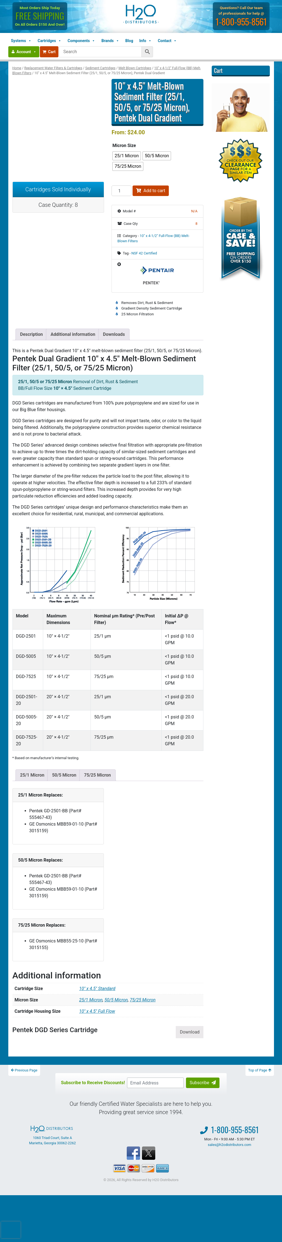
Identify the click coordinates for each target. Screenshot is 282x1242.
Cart (49, 52)
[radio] (127, 156)
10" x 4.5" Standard (97, 988)
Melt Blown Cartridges (134, 68)
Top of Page (259, 1070)
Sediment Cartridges (100, 68)
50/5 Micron (64, 775)
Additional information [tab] (73, 334)
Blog (129, 40)
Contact (167, 40)
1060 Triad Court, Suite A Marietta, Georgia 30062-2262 (52, 1135)
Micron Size (124, 145)
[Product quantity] (121, 190)
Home (16, 68)
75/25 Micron (97, 775)
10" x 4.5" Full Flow (97, 1011)
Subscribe (203, 1082)
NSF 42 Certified (144, 253)
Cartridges (49, 40)
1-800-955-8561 (241, 21)
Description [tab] (31, 334)
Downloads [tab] (114, 334)
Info (145, 40)
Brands (110, 40)
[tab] (32, 775)
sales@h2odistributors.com (229, 1145)
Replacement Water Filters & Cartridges (53, 68)
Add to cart (150, 190)
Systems (21, 40)
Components (81, 40)
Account (27, 51)
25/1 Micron (32, 775)
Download (190, 1032)
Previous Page (24, 1070)
